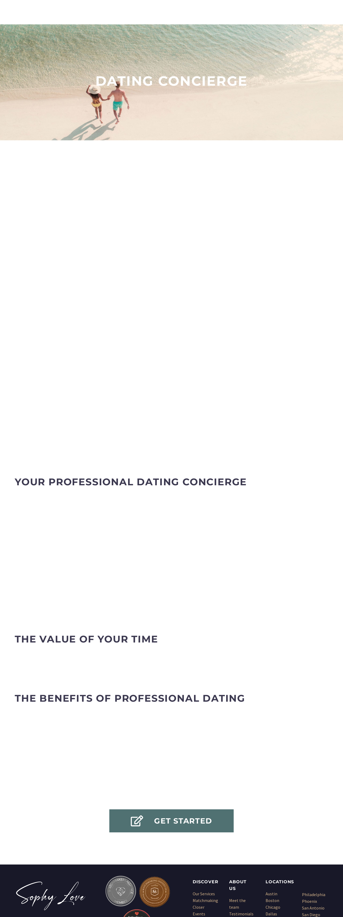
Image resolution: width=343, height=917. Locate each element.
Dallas (271, 822)
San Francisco (314, 830)
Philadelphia (313, 803)
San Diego (311, 823)
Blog (233, 836)
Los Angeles (277, 849)
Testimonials (241, 822)
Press (234, 829)
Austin (271, 802)
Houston (274, 836)
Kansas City (276, 842)
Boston (272, 809)
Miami (271, 856)
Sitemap (237, 842)
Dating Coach (205, 842)
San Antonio (313, 816)
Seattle (309, 836)
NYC (269, 862)
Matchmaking (205, 809)
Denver (272, 829)
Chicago (273, 815)
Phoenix (309, 810)
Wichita (309, 856)
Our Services (204, 802)
